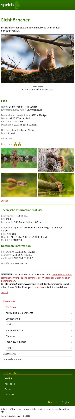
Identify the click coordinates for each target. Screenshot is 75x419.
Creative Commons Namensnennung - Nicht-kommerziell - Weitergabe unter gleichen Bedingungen (36, 277)
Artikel (8, 378)
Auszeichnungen (12, 359)
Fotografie (10, 373)
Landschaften (13, 318)
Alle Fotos (11, 307)
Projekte (9, 383)
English (66, 402)
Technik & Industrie (16, 341)
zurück (4, 200)
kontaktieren (39, 287)
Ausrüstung (9, 353)
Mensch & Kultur (14, 330)
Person (8, 389)
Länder (9, 324)
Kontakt (9, 394)
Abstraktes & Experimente (19, 312)
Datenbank (9, 301)
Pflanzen (10, 336)
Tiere (8, 347)
